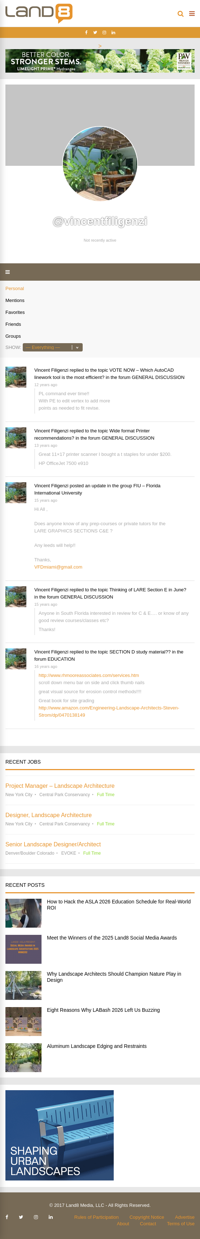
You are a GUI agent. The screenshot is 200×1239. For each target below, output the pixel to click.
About (123, 1223)
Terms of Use (181, 1223)
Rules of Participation (96, 1217)
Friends (13, 324)
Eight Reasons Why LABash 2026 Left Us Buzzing (103, 1010)
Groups (13, 336)
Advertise (185, 1217)
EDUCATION (61, 659)
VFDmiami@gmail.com (58, 567)
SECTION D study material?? (140, 652)
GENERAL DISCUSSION (158, 377)
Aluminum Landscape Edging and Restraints (97, 1046)
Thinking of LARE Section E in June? (147, 589)
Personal (14, 288)
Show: (13, 347)
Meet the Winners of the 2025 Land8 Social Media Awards (112, 938)
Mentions (15, 300)
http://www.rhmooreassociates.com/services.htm (89, 675)
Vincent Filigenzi (51, 370)
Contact (148, 1223)
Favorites (15, 312)
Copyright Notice (147, 1217)
